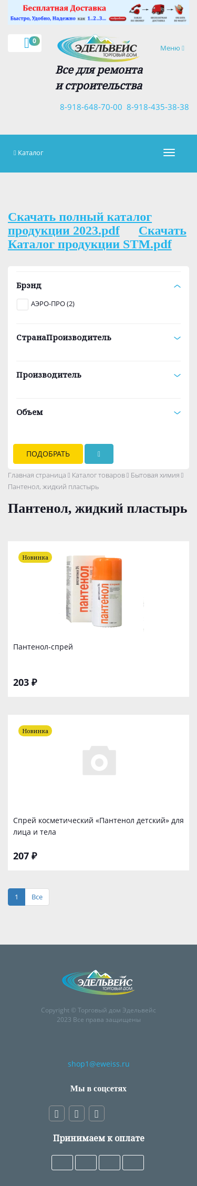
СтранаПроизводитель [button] (98, 337)
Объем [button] (98, 412)
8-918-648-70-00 (89, 107)
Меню (174, 48)
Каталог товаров (98, 475)
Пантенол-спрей (43, 647)
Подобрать (48, 454)
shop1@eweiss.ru (99, 1064)
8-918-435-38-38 (155, 107)
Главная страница (37, 475)
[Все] (37, 897)
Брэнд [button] (98, 285)
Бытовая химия (155, 475)
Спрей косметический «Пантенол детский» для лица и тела (98, 826)
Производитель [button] (98, 374)
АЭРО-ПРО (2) (53, 303)
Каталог (31, 152)
